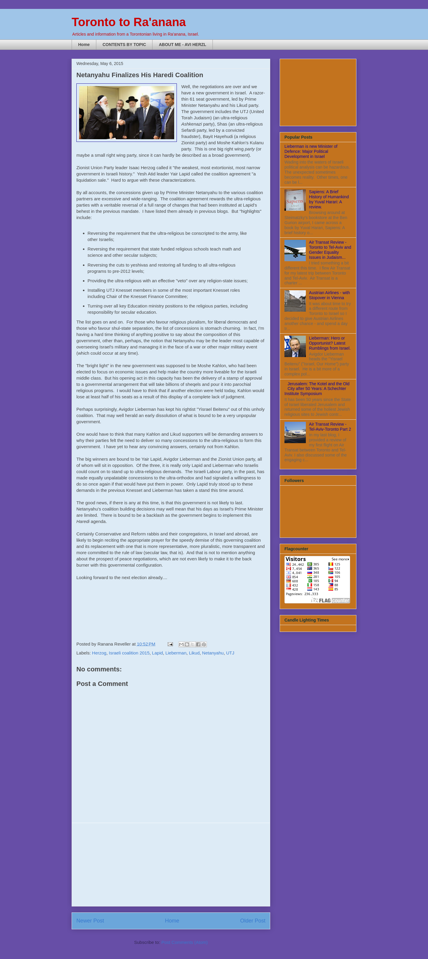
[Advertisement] (170, 865)
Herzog (99, 652)
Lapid (157, 652)
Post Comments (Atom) (184, 942)
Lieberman (175, 652)
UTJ (230, 652)
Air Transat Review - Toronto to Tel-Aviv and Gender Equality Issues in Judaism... (330, 249)
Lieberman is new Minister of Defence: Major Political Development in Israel (310, 151)
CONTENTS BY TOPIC (124, 44)
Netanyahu (213, 652)
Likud (194, 652)
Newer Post (90, 921)
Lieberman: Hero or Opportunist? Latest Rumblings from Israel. (330, 343)
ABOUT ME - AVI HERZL (182, 44)
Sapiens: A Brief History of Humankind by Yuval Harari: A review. (329, 199)
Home (84, 44)
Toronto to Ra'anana (129, 21)
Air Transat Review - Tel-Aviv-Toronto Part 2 (330, 427)
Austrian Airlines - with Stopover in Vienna (329, 295)
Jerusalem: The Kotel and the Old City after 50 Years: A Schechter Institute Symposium (317, 388)
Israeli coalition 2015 (129, 652)
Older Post (252, 921)
